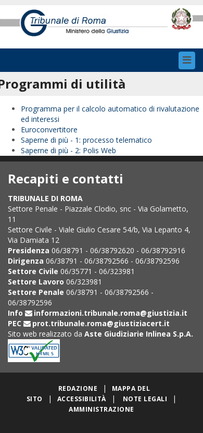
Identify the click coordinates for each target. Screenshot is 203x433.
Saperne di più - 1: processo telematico (86, 140)
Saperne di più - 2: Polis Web (68, 150)
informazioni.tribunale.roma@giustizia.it (110, 313)
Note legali (145, 398)
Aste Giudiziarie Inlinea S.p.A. (138, 334)
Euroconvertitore (49, 129)
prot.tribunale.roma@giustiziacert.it (101, 323)
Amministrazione (101, 409)
